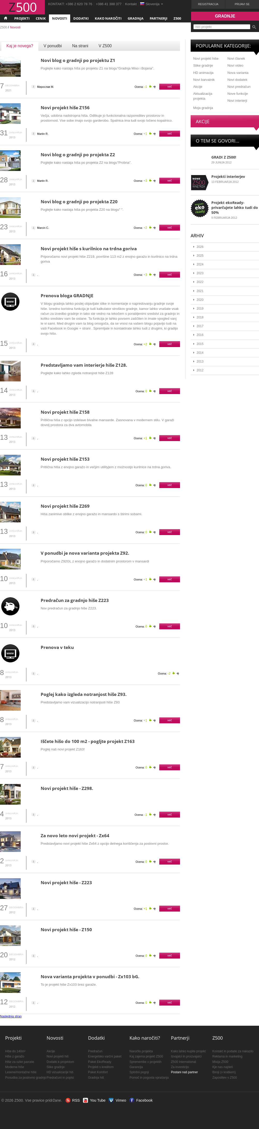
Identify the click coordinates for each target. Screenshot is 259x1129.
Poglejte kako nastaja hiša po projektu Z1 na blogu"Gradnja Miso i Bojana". (97, 68)
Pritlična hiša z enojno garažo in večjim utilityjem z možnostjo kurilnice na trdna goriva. (106, 467)
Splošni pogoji (139, 1072)
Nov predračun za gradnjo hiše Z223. (69, 608)
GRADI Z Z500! (223, 157)
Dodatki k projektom (60, 1062)
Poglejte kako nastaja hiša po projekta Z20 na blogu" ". (82, 209)
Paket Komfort (98, 1072)
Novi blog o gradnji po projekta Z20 (79, 202)
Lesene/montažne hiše (21, 1072)
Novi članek (236, 58)
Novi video (235, 65)
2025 (200, 255)
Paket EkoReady (99, 1062)
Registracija (208, 4)
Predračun (95, 1051)
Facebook (144, 1100)
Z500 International (183, 1062)
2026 (200, 247)
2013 (200, 361)
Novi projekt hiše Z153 (65, 459)
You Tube (97, 1100)
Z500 (177, 18)
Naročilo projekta (141, 1051)
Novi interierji (237, 101)
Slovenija (153, 4)
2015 (200, 344)
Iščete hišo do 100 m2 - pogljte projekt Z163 (88, 741)
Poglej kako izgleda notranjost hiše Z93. (84, 694)
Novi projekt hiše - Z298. (67, 788)
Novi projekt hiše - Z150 (66, 929)
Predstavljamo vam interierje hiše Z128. (84, 365)
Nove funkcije (237, 94)
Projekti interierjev (228, 176)
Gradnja (135, 18)
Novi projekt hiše (205, 58)
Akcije (197, 87)
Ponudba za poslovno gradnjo (25, 1077)
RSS (76, 1100)
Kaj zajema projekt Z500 (146, 1056)
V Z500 (105, 46)
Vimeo (121, 1100)
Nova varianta (237, 73)
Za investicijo (180, 1067)
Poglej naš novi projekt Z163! (63, 749)
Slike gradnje (203, 65)
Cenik (41, 18)
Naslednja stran (10, 1016)
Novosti (59, 18)
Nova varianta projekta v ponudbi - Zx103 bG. (90, 976)
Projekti (22, 18)
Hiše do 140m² (15, 1051)
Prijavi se (242, 4)
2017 (200, 326)
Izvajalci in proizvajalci (186, 1056)
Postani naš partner (184, 1072)
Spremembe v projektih (145, 1062)
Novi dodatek (237, 80)
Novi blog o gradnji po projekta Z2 (78, 155)
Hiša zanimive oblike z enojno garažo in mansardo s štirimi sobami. (91, 514)
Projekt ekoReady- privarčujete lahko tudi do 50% (234, 207)
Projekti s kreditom (101, 1067)
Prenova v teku (57, 647)
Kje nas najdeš (222, 1067)
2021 (200, 291)
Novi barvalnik (204, 80)
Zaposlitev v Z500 (224, 1077)
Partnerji (158, 18)
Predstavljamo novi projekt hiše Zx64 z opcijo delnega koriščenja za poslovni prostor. (105, 843)
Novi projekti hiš (58, 1056)
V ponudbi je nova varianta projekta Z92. (85, 553)
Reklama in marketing (227, 1056)
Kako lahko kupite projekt (188, 1051)
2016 (200, 335)
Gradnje (225, 16)
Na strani (80, 46)
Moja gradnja (203, 108)
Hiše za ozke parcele (19, 1062)
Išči (254, 27)
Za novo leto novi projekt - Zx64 (75, 835)
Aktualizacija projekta (202, 96)
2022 (200, 282)
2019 (200, 308)
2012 (200, 370)
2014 (200, 353)
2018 (200, 317)
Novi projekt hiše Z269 (65, 506)
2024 (200, 264)
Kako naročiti (108, 18)
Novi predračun (238, 87)
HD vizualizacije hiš (60, 1072)
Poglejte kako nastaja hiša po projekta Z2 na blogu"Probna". (86, 162)
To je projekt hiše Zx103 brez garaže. (69, 984)
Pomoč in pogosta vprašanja (149, 1077)
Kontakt (131, 4)
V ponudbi (53, 46)
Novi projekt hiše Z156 (65, 108)
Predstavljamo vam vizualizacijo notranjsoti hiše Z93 (80, 702)
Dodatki (81, 18)
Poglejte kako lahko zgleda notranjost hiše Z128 (77, 373)
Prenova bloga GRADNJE (67, 296)
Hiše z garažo (14, 1056)
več (170, 86)
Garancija (136, 1067)
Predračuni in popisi (60, 1077)
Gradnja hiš (96, 1077)
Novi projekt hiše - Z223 (66, 882)
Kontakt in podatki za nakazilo (233, 1051)
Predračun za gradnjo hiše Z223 (75, 600)
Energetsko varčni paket (104, 1056)
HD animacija (203, 73)
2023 (200, 273)
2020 (200, 300)
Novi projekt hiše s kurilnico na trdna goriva (89, 249)
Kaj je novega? (19, 46)
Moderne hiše (14, 1067)
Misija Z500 (220, 1062)
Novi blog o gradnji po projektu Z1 (78, 60)
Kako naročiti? (145, 1038)
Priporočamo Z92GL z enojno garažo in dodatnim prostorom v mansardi (95, 561)
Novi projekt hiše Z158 (65, 412)
